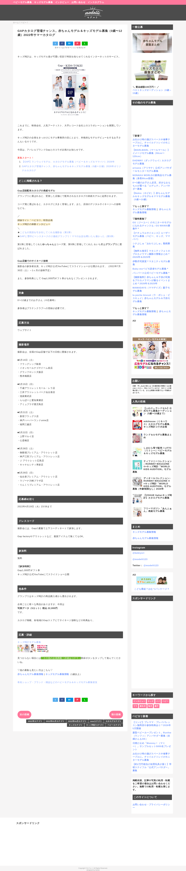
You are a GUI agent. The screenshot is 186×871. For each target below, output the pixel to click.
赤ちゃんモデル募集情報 (30, 674)
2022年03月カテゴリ (55, 721)
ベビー (165, 701)
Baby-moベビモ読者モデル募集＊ (151, 269)
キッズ (151, 701)
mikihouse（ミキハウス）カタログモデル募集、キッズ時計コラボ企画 (158, 424)
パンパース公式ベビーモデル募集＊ (151, 273)
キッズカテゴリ (75, 725)
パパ (158, 701)
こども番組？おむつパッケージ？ (151, 589)
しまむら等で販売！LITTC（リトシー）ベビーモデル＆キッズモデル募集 (158, 451)
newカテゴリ (96, 721)
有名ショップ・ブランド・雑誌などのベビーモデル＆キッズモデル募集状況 (57, 682)
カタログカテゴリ (113, 721)
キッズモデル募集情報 (57, 674)
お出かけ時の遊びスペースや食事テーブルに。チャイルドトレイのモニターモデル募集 (151, 142)
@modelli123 (140, 559)
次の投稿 (24, 714)
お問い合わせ (78, 2)
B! (69, 43)
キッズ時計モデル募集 (29, 642)
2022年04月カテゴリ (77, 721)
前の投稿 (116, 714)
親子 (157, 706)
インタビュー (62, 2)
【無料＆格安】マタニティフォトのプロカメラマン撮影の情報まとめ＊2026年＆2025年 (151, 254)
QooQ (97, 870)
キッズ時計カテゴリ (95, 725)
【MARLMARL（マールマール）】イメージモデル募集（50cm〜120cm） (151, 153)
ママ (135, 706)
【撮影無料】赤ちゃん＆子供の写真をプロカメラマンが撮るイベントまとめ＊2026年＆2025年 (151, 280)
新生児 (143, 706)
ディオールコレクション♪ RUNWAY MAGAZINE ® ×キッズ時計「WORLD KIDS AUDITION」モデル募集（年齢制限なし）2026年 (152, 483)
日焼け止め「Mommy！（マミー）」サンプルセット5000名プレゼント (152, 746)
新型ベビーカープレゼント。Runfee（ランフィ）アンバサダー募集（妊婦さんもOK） (152, 735)
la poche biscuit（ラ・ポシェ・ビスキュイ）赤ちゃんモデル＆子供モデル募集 (151, 298)
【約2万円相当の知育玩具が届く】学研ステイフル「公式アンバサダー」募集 (152, 767)
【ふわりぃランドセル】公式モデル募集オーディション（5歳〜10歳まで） (158, 411)
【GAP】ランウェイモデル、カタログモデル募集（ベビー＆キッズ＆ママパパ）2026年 (68, 161)
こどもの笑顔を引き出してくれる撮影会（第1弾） (46, 232)
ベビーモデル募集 (22, 2)
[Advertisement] (152, 644)
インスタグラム (96, 2)
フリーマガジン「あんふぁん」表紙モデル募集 (158, 509)
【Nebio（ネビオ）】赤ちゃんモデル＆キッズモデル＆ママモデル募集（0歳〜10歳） (151, 196)
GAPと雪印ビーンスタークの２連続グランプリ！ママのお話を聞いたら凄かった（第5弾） (67, 236)
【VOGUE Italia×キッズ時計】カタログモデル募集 (158, 496)
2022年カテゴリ (35, 721)
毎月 (150, 706)
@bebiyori (138, 553)
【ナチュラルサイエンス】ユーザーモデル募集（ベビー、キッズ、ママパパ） (151, 236)
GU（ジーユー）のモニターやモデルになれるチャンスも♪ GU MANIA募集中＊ (152, 225)
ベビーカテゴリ (114, 725)
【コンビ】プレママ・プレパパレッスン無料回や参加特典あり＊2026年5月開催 (152, 725)
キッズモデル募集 (43, 2)
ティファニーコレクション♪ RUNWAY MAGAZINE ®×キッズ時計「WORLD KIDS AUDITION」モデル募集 (152, 466)
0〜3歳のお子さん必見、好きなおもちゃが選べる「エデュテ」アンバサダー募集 (151, 185)
